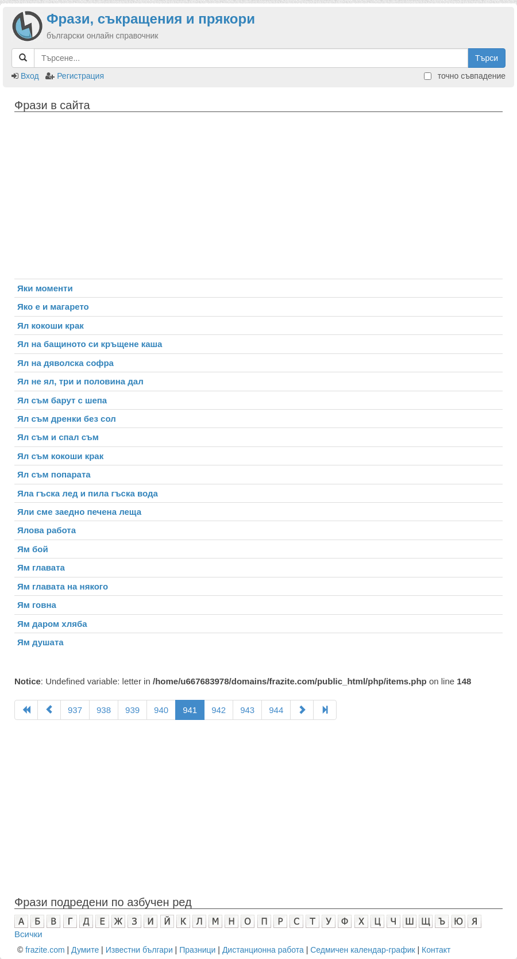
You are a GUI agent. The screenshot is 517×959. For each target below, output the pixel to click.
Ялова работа (46, 530)
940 (161, 710)
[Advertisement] (258, 198)
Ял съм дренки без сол (66, 418)
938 (104, 710)
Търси (486, 58)
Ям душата (40, 642)
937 (75, 710)
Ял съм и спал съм (58, 437)
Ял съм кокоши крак (60, 456)
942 (218, 710)
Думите (85, 949)
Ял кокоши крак (50, 325)
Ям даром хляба (52, 624)
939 (132, 710)
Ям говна (36, 605)
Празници (197, 949)
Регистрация (80, 75)
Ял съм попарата (54, 474)
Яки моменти (45, 288)
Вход (30, 75)
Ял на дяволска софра (65, 363)
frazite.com (44, 949)
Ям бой (32, 549)
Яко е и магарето (53, 306)
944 (276, 710)
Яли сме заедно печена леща (79, 512)
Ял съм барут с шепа (62, 400)
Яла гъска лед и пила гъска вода (87, 493)
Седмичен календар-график (362, 949)
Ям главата (41, 567)
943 (247, 710)
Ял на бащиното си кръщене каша (89, 344)
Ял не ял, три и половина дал (80, 381)
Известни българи (139, 949)
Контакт (436, 949)
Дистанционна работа (263, 949)
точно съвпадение (465, 75)
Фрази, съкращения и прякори (151, 18)
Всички (28, 934)
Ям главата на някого (62, 586)
